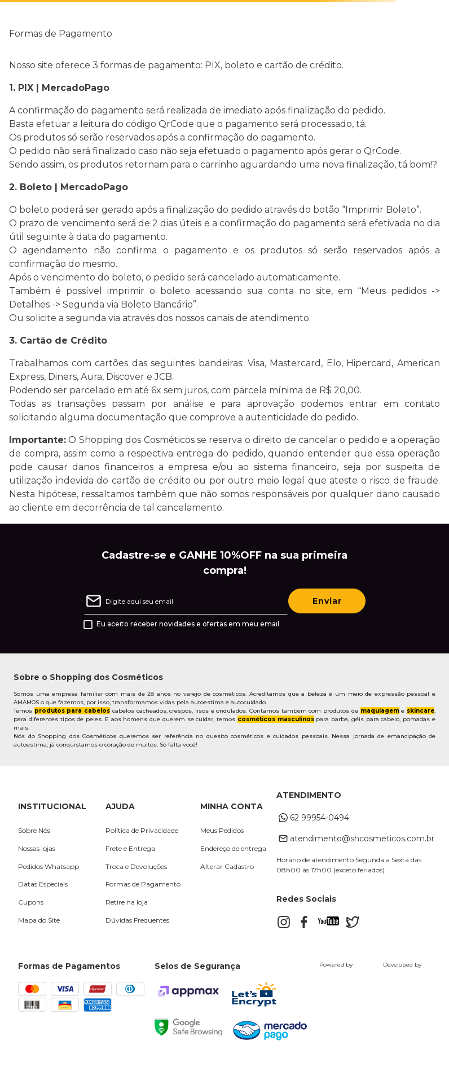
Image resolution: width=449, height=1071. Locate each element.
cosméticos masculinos (275, 719)
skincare (420, 710)
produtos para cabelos (72, 710)
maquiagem (379, 710)
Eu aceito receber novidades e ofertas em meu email (187, 624)
